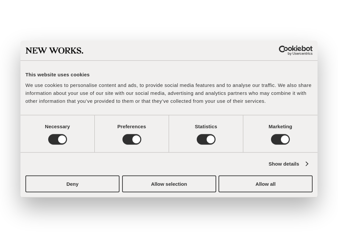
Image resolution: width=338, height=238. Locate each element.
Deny (72, 183)
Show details (284, 164)
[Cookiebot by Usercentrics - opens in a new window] (284, 51)
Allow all (265, 183)
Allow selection (169, 183)
